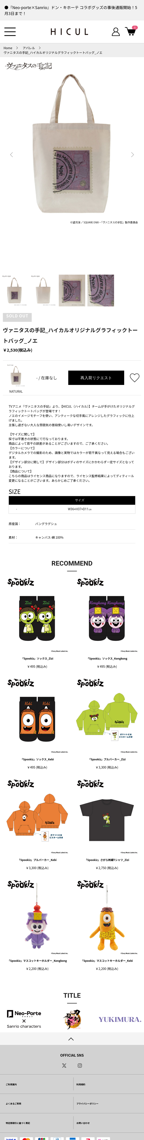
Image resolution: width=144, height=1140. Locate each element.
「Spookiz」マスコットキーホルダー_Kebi (107, 960)
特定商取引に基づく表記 (18, 1123)
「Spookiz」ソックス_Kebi (37, 759)
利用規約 (80, 1084)
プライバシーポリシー (87, 1103)
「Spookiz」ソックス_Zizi (37, 658)
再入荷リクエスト (96, 377)
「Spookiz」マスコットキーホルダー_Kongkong (37, 960)
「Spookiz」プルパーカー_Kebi (37, 860)
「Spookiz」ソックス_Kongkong (107, 658)
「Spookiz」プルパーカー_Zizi (107, 759)
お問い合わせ (83, 1123)
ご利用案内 (11, 1084)
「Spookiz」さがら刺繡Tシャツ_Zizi (107, 860)
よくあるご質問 (13, 1103)
